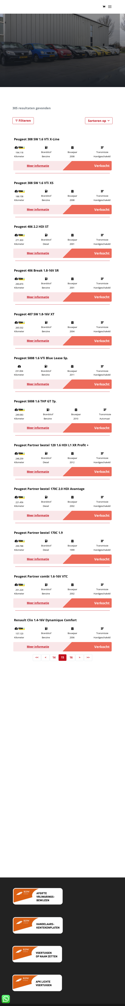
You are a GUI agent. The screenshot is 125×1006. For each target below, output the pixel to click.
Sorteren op (99, 120)
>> (88, 657)
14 (53, 657)
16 (71, 657)
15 (62, 657)
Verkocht (102, 165)
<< (36, 657)
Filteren (23, 120)
